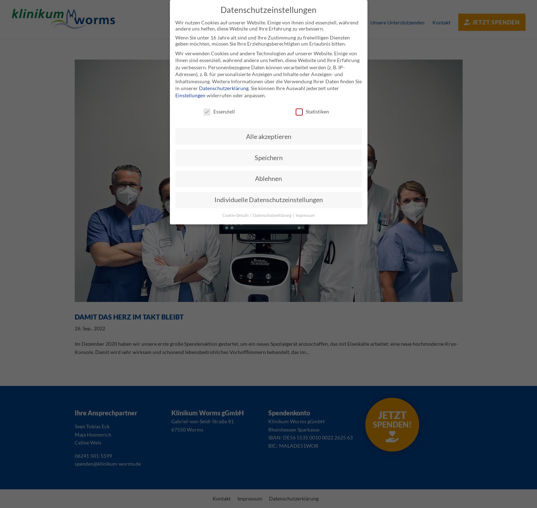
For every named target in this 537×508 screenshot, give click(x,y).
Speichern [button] (269, 157)
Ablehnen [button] (268, 178)
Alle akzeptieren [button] (268, 136)
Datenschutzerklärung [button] (272, 215)
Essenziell (219, 111)
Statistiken (312, 111)
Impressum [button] (305, 215)
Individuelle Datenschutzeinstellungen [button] (268, 200)
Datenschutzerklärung (224, 88)
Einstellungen (190, 95)
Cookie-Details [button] (236, 215)
